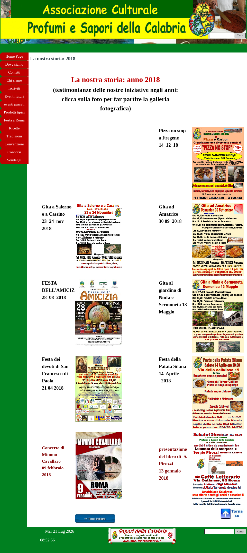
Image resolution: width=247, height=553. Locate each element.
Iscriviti (14, 88)
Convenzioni (14, 144)
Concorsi (14, 152)
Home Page (14, 56)
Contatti (14, 72)
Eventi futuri (14, 96)
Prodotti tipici (14, 112)
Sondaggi (14, 160)
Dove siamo (14, 64)
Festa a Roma (14, 120)
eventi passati (14, 104)
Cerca (240, 35)
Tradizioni (14, 136)
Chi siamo (14, 80)
